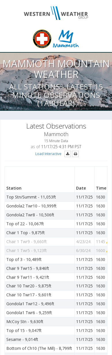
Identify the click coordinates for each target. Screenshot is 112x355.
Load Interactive (48, 153)
